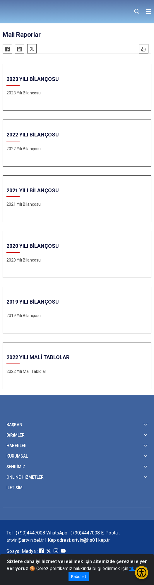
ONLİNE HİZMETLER (25, 477)
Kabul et (78, 576)
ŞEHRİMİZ (15, 466)
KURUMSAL (17, 456)
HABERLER (16, 445)
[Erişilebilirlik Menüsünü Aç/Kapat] (141, 572)
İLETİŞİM (14, 487)
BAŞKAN (14, 424)
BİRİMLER (15, 435)
